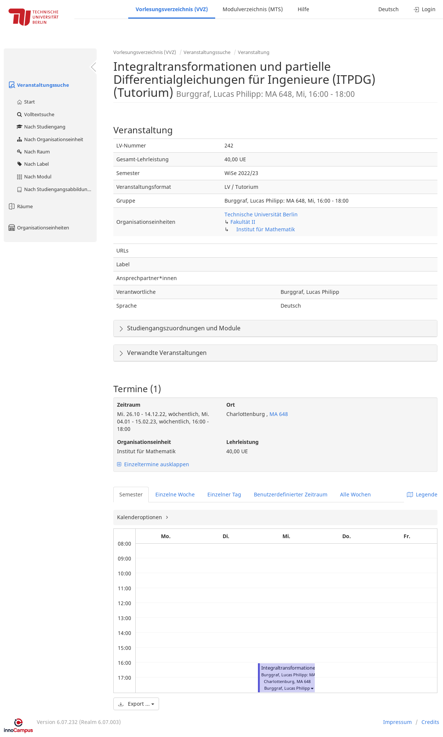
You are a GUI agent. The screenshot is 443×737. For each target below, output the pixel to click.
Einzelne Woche (175, 494)
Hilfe (303, 9)
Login (425, 9)
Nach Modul (33, 176)
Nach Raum (33, 151)
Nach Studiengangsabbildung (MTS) (56, 189)
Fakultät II (242, 221)
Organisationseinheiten (38, 227)
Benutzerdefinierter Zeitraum (290, 494)
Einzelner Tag (224, 494)
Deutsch (388, 9)
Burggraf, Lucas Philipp (287, 688)
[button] (312, 688)
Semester (131, 494)
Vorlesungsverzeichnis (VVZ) (172, 9)
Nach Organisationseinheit (49, 139)
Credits (430, 721)
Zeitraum (128, 404)
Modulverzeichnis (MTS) (253, 9)
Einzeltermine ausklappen (153, 464)
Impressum (397, 721)
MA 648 (278, 413)
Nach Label (32, 164)
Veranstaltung (253, 52)
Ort (230, 404)
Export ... (136, 703)
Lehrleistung (242, 441)
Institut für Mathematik (265, 229)
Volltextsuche (35, 114)
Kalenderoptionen (140, 517)
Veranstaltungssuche (38, 85)
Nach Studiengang (40, 126)
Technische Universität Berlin (261, 214)
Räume (20, 206)
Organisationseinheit (144, 441)
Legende (422, 494)
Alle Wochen (355, 494)
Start (25, 101)
